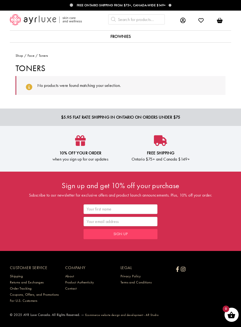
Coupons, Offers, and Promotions (34, 294)
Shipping (16, 276)
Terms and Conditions (136, 282)
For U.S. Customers (23, 300)
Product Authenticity (79, 282)
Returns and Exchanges (27, 282)
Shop (19, 55)
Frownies (120, 36)
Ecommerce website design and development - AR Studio (122, 315)
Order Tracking (21, 288)
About (69, 276)
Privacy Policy (130, 276)
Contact (71, 288)
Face (31, 55)
